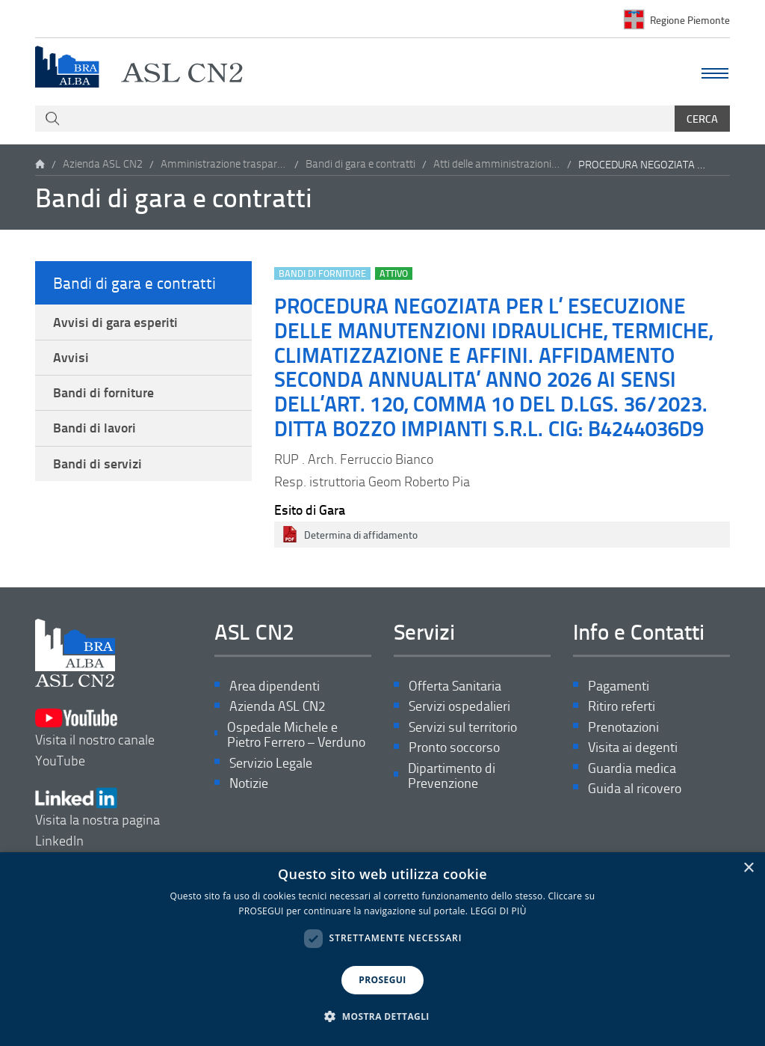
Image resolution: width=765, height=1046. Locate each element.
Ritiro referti (621, 707)
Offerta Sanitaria (455, 686)
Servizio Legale (270, 765)
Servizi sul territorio (463, 727)
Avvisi (71, 359)
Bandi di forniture (103, 395)
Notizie (248, 786)
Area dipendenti (274, 686)
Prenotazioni (623, 727)
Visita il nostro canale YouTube (95, 734)
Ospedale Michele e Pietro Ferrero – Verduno (296, 736)
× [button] (748, 868)
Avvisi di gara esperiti (115, 322)
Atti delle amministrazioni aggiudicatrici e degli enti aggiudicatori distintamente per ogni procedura (496, 164)
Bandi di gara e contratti (360, 164)
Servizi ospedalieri (459, 707)
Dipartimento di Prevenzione (451, 778)
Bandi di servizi (97, 468)
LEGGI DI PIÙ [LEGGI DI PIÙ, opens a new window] (499, 911)
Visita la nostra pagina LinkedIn (97, 811)
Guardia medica (632, 769)
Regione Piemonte (690, 19)
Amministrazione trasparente (224, 164)
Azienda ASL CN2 (103, 164)
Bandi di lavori (94, 431)
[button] (382, 1017)
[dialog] (382, 949)
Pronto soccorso (454, 748)
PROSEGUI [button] (382, 979)
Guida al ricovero (634, 790)
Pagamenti (618, 686)
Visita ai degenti (633, 748)
